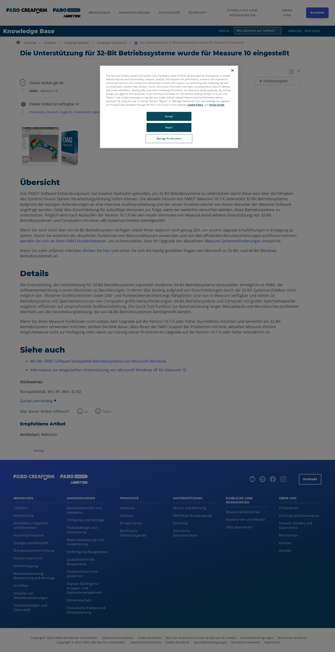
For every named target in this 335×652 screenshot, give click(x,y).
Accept (169, 116)
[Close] (232, 70)
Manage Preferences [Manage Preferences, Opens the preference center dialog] (169, 138)
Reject (169, 127)
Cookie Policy (195, 104)
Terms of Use (216, 104)
